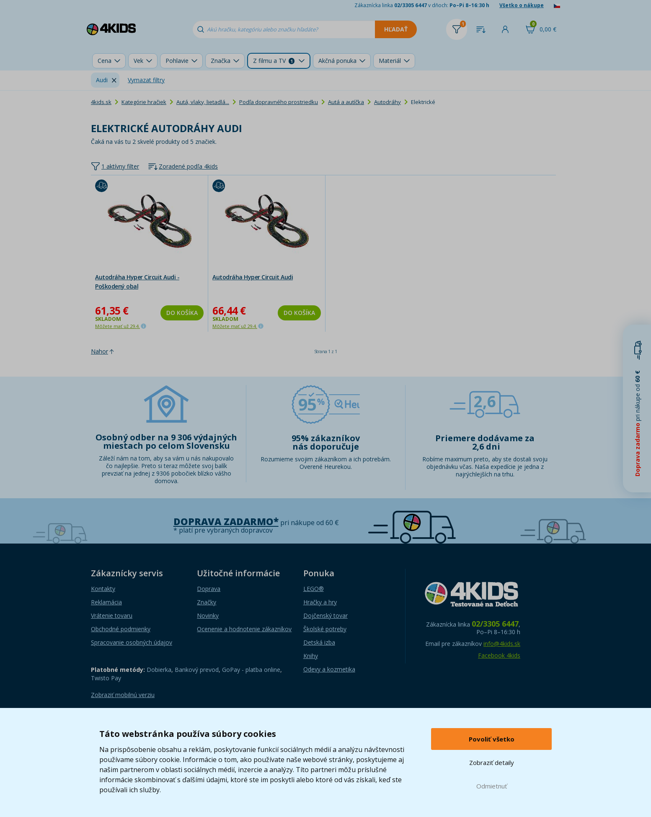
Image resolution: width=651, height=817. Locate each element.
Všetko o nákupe (521, 5)
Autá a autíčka (346, 102)
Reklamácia (106, 602)
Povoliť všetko (491, 739)
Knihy (310, 656)
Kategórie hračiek (143, 102)
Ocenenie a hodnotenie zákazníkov (244, 629)
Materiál (390, 61)
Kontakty (103, 589)
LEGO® (313, 589)
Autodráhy (387, 102)
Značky (206, 602)
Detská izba (319, 642)
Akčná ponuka (337, 61)
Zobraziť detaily (491, 762)
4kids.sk (101, 102)
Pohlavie (177, 61)
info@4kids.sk (501, 644)
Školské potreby (324, 629)
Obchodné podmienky (120, 629)
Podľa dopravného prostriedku (278, 102)
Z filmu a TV (273, 61)
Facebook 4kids (499, 655)
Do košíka (182, 313)
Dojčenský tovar (325, 615)
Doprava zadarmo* (226, 521)
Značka (220, 61)
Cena (104, 61)
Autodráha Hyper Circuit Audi (252, 277)
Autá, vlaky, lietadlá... (202, 102)
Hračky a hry (320, 602)
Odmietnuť (491, 786)
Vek (138, 61)
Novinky (208, 615)
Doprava (208, 589)
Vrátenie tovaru (111, 615)
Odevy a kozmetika (329, 669)
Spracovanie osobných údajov (131, 642)
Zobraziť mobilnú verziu (123, 695)
